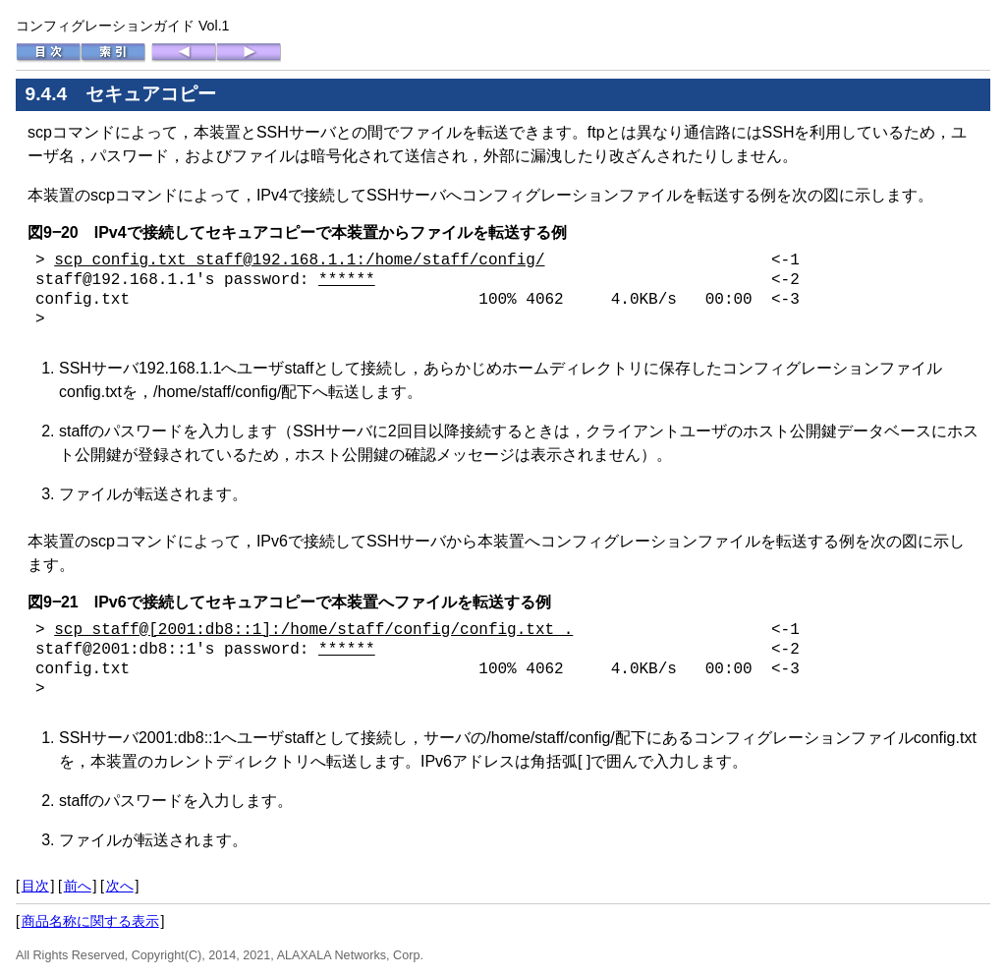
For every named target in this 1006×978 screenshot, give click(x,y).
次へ (120, 885)
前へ (77, 885)
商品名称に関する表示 (90, 921)
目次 (35, 885)
